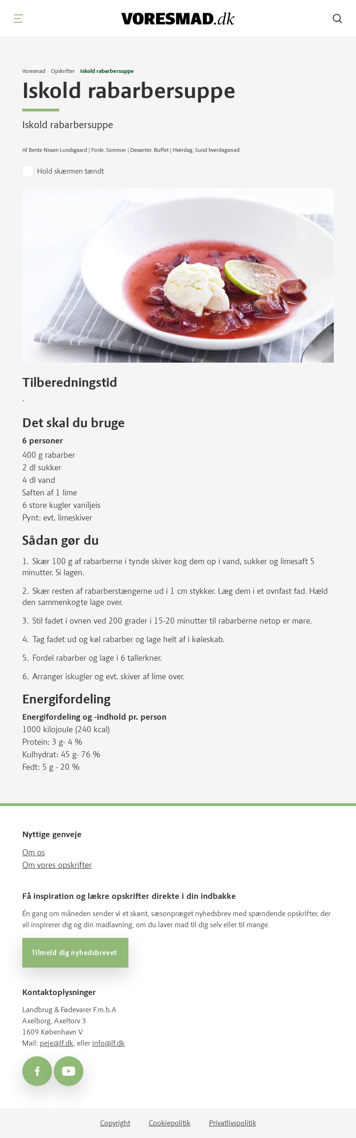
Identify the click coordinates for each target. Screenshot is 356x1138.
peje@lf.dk (56, 1043)
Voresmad (33, 71)
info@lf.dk (108, 1043)
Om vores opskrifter (57, 865)
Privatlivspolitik (232, 1122)
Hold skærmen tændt (70, 171)
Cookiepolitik (170, 1122)
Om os (33, 852)
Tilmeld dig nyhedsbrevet (75, 953)
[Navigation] (18, 18)
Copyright (115, 1122)
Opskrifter (63, 71)
